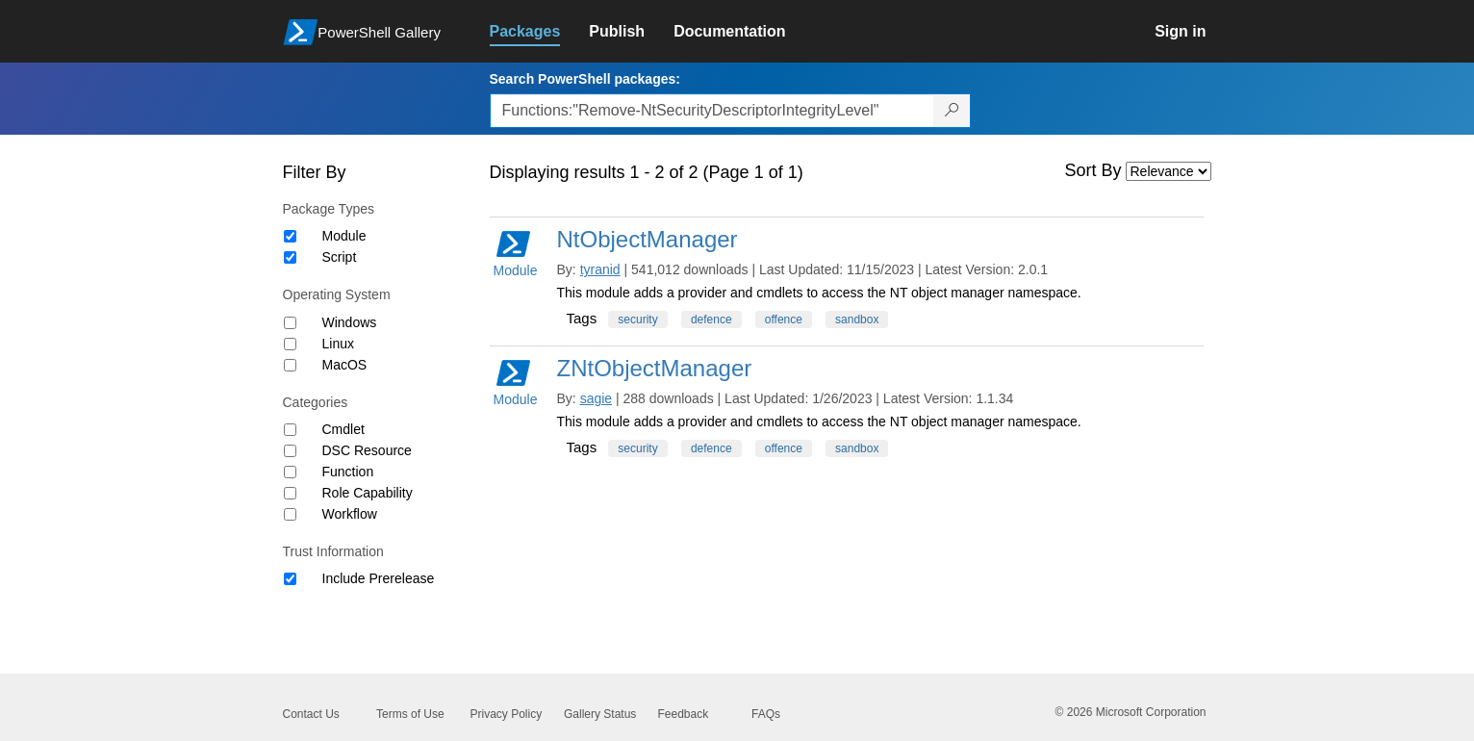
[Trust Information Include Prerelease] (290, 579)
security (637, 319)
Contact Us (311, 714)
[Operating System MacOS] (290, 365)
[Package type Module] (290, 236)
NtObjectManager (647, 239)
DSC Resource (367, 450)
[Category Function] (290, 472)
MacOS (345, 364)
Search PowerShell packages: (585, 79)
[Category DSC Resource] (290, 451)
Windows (349, 322)
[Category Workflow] (290, 514)
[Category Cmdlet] (290, 429)
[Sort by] (1168, 171)
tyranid (600, 269)
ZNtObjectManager (654, 368)
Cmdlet (343, 429)
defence (711, 319)
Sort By (1093, 170)
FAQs (765, 714)
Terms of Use (410, 714)
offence (783, 319)
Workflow (349, 514)
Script (339, 257)
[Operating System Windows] (290, 323)
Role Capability (367, 492)
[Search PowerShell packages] (952, 110)
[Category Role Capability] (290, 493)
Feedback (683, 714)
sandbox (856, 319)
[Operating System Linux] (290, 344)
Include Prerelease (378, 578)
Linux (338, 343)
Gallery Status (600, 714)
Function (348, 471)
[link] (540, 32)
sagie (596, 398)
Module (344, 235)
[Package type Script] (290, 257)
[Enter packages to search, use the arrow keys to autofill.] (712, 110)
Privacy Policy (506, 714)
